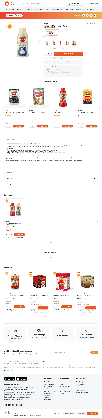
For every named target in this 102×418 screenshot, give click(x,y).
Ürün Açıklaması (63, 62)
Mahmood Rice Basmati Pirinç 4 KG (15, 295)
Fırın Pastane (48, 9)
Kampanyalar (10, 9)
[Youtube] (14, 405)
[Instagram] (19, 405)
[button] (8, 42)
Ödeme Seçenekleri (51, 167)
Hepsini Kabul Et (92, 413)
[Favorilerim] (87, 4)
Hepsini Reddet (81, 413)
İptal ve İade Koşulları (82, 392)
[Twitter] (10, 405)
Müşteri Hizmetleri (65, 386)
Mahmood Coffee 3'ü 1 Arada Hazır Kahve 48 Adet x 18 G (39, 296)
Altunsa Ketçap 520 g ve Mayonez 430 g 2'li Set (14, 224)
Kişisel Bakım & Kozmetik (81, 9)
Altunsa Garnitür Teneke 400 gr (37, 112)
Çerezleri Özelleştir (69, 413)
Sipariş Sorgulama (65, 389)
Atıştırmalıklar (39, 9)
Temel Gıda (19, 9)
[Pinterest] (23, 405)
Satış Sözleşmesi (80, 382)
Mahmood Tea (56, 293)
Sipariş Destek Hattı (90, 23)
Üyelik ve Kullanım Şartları (81, 384)
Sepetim (62, 384)
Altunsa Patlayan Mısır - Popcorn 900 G (87, 113)
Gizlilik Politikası (80, 390)
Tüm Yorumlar (75, 66)
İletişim (62, 393)
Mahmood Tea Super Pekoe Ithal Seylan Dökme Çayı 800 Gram (61, 296)
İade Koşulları (51, 184)
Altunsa (46, 23)
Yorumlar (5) (51, 172)
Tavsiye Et (51, 178)
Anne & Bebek (69, 9)
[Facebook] (6, 405)
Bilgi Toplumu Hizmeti (66, 391)
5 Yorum (53, 27)
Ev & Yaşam (93, 9)
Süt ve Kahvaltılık (29, 9)
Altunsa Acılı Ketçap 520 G (60, 112)
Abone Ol (94, 352)
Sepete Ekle (68, 53)
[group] (23, 42)
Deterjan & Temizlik (58, 9)
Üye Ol (62, 382)
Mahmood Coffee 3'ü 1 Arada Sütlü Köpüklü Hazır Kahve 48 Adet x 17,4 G (86, 296)
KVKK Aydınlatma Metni (83, 388)
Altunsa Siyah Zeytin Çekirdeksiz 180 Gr (14, 113)
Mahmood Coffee (34, 293)
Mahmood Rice (9, 293)
